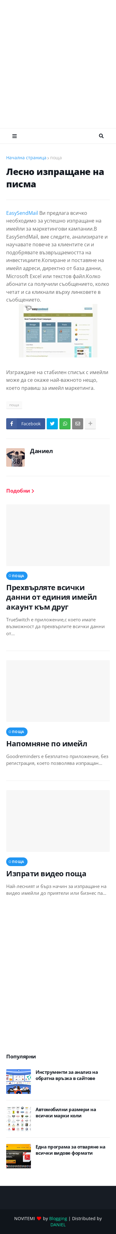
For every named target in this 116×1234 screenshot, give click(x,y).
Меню (14, 136)
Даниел (41, 451)
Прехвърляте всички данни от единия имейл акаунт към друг (51, 596)
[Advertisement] (58, 64)
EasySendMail (22, 213)
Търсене (101, 136)
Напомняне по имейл (46, 743)
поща (56, 158)
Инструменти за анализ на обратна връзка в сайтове (67, 1075)
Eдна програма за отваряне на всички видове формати (70, 1150)
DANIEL (58, 1225)
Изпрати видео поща (46, 873)
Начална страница (26, 158)
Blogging (58, 1218)
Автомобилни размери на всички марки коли (66, 1113)
